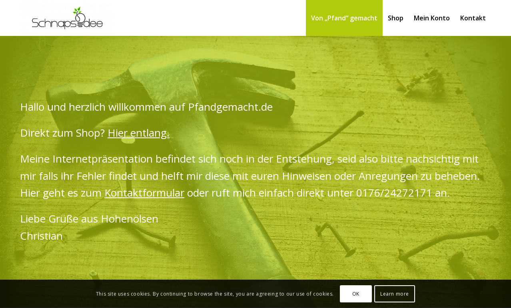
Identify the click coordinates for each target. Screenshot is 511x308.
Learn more (394, 293)
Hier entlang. (139, 132)
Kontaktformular (144, 192)
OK (355, 293)
